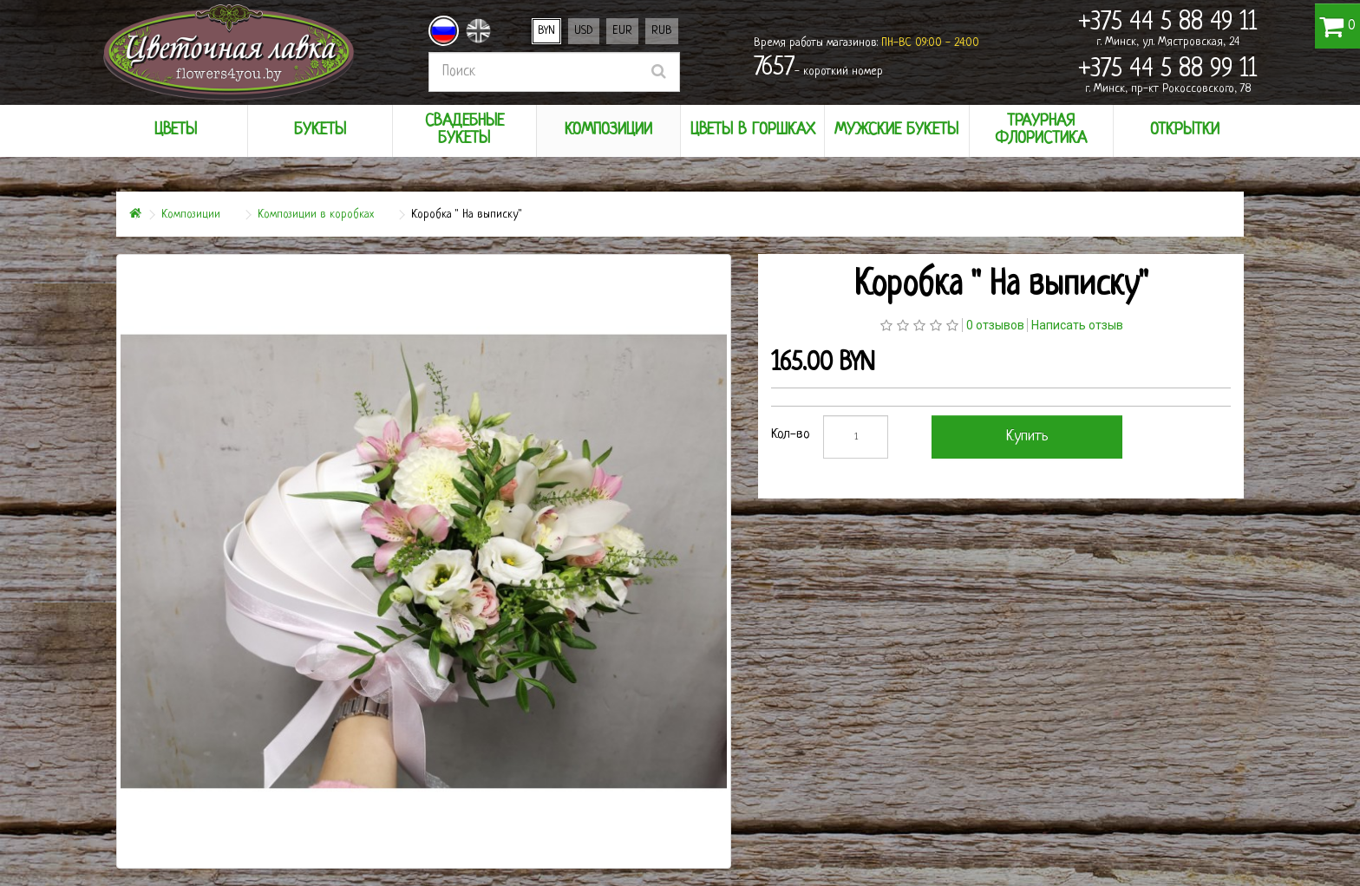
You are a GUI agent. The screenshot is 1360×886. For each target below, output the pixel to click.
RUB (661, 30)
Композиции (190, 214)
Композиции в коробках (316, 214)
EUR (622, 30)
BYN (546, 30)
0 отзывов (995, 325)
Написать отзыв (1077, 325)
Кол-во (790, 434)
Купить (1027, 436)
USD (583, 30)
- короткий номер (818, 68)
